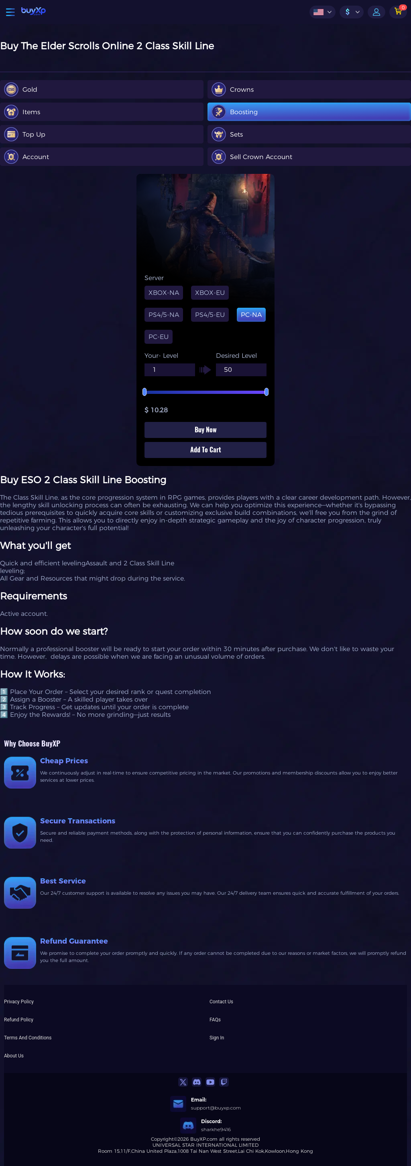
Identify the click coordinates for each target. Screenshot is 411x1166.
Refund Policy (18, 1020)
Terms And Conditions (27, 1038)
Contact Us (221, 1002)
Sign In (217, 1038)
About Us (14, 1056)
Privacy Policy (19, 1002)
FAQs (215, 1020)
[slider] (205, 392)
